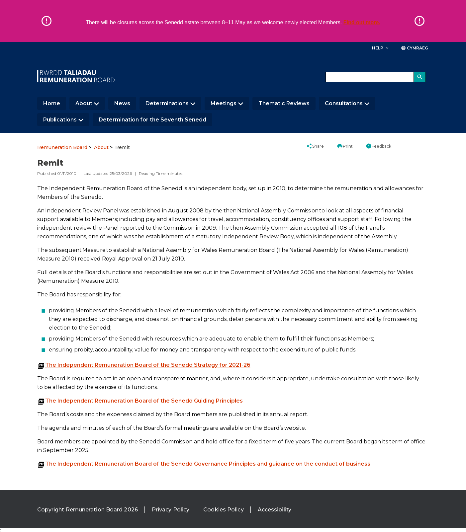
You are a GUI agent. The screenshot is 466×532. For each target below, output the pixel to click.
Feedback (378, 146)
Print (345, 146)
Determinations (167, 103)
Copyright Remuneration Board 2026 (87, 509)
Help (381, 47)
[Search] (419, 77)
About (83, 103)
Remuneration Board (62, 147)
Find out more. (361, 22)
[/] (76, 76)
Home (51, 103)
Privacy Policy (170, 509)
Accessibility (274, 509)
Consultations (344, 103)
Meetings (223, 103)
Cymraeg (414, 47)
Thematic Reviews (284, 103)
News (122, 103)
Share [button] (315, 146)
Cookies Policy (223, 509)
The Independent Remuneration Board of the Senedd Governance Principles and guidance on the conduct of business (207, 464)
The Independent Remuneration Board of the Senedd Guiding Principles (144, 401)
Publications (60, 119)
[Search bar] (375, 77)
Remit (122, 147)
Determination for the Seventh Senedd (152, 119)
